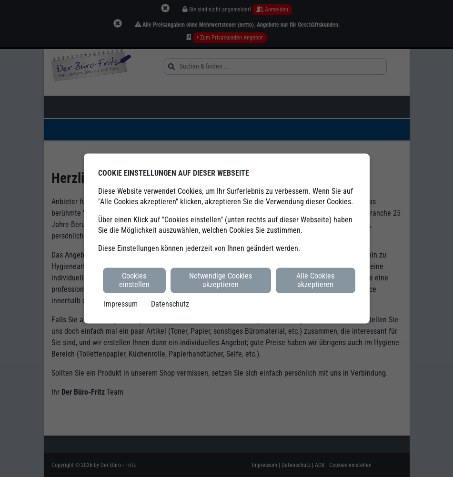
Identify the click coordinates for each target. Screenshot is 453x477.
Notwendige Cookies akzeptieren (220, 280)
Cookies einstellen (134, 280)
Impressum (121, 303)
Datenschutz (170, 303)
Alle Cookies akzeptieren (315, 280)
